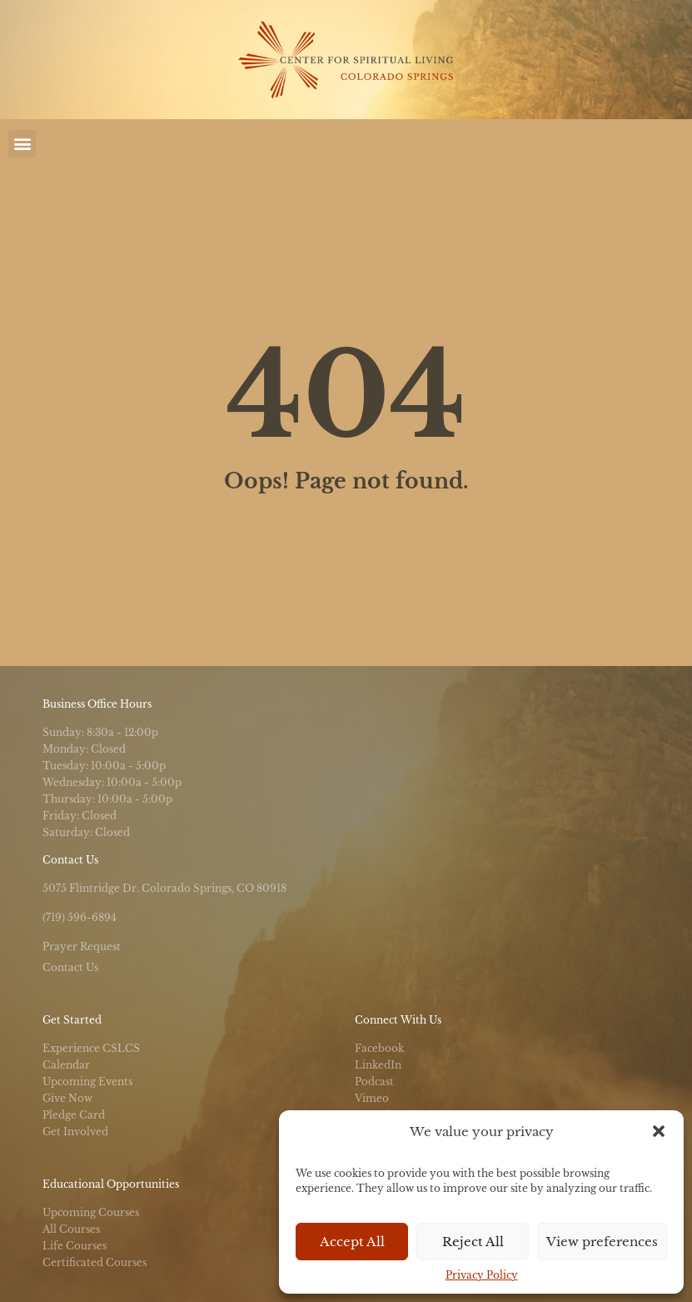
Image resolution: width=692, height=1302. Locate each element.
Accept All (352, 1241)
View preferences (602, 1241)
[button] (658, 1131)
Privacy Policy (482, 1275)
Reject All (473, 1241)
